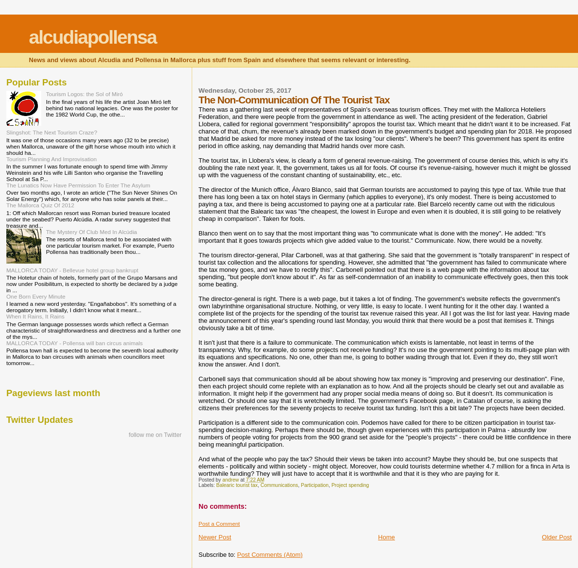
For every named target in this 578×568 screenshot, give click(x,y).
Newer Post (214, 537)
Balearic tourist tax (237, 485)
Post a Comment (219, 524)
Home (386, 537)
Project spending (350, 485)
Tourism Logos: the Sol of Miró (84, 94)
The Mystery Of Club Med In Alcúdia (91, 232)
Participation (315, 485)
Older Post (557, 537)
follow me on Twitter (155, 435)
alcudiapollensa (93, 37)
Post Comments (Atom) (270, 554)
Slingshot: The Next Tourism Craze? (51, 132)
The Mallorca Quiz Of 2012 (40, 205)
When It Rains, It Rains (35, 316)
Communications (279, 485)
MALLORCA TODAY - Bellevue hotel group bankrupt (72, 270)
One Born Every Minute (36, 296)
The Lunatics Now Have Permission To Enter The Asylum (78, 185)
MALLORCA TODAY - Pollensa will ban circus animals (74, 343)
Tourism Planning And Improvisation (51, 159)
